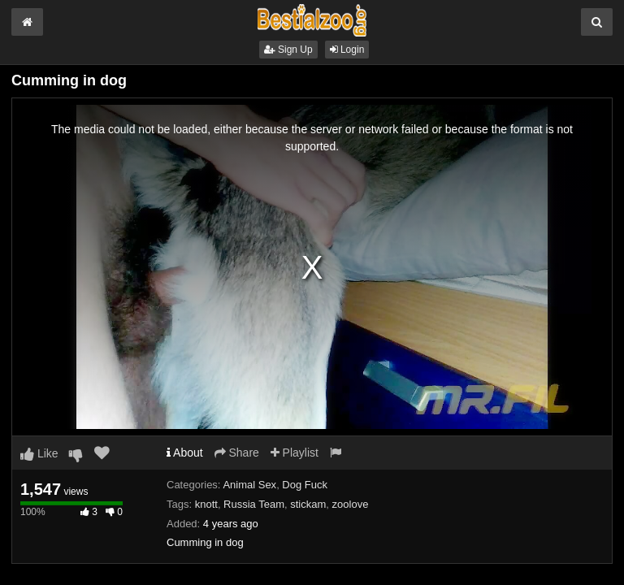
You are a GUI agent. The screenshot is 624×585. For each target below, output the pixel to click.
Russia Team (253, 504)
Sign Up (288, 49)
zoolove (350, 504)
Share (236, 452)
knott (206, 504)
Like (39, 453)
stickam (308, 504)
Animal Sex (249, 485)
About (185, 452)
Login (347, 49)
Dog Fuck (304, 485)
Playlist (294, 452)
